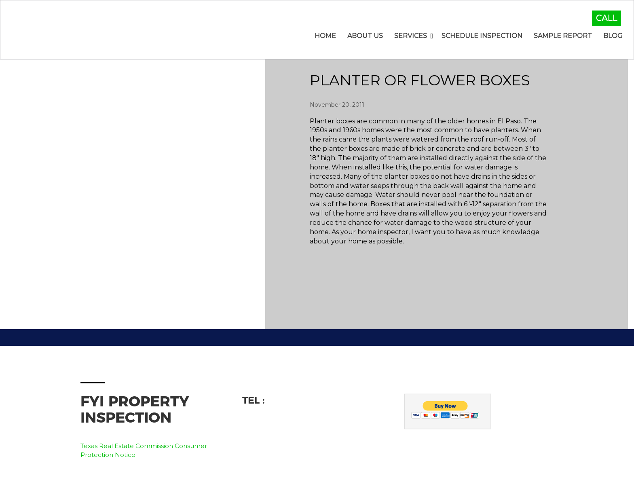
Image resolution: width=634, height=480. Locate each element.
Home (325, 36)
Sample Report (563, 36)
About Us (365, 36)
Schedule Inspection (482, 36)
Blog (613, 36)
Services (410, 36)
